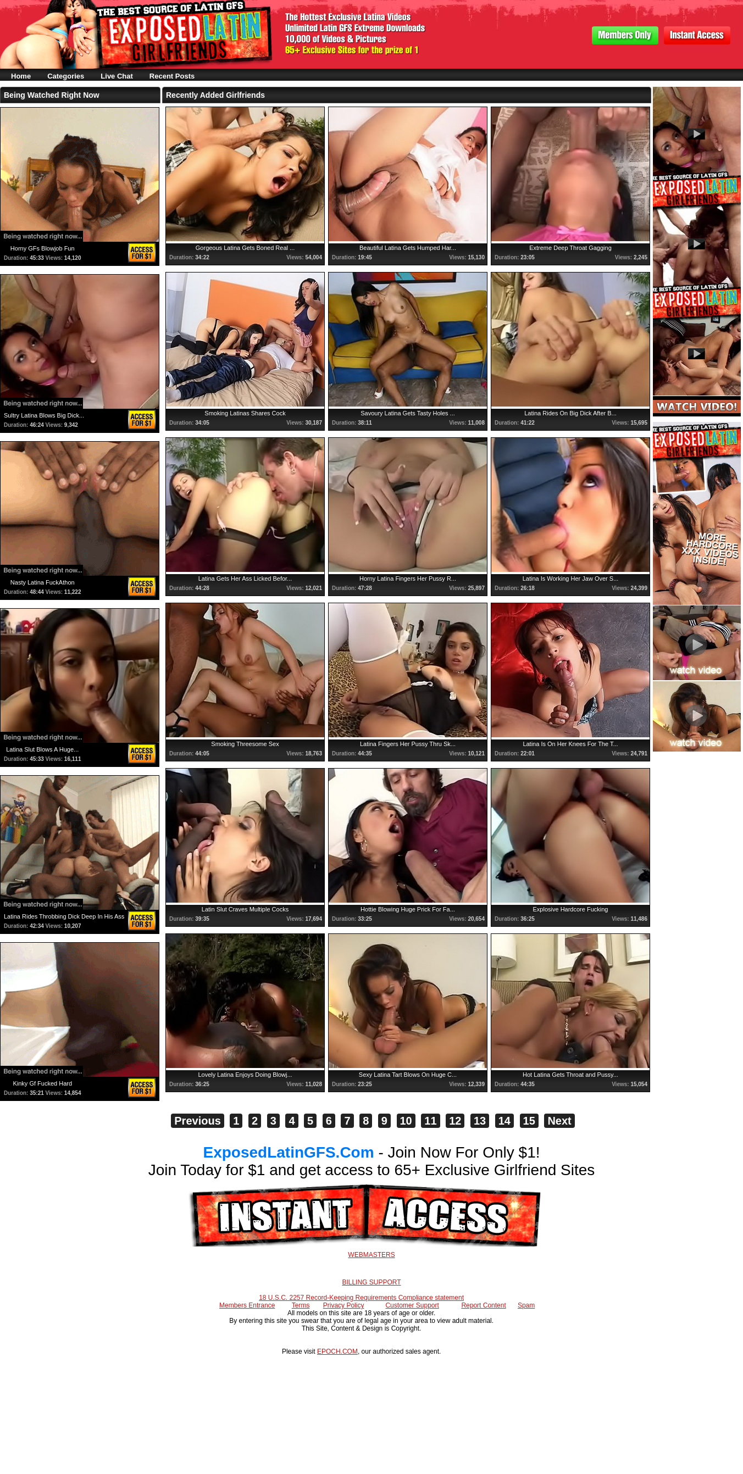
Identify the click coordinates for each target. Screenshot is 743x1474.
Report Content (483, 1305)
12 (455, 1121)
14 (504, 1121)
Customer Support (412, 1305)
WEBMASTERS (371, 1255)
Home (21, 76)
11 (430, 1121)
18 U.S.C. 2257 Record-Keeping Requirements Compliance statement (361, 1297)
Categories (65, 76)
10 (406, 1121)
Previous (197, 1121)
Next (559, 1121)
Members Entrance (247, 1305)
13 (480, 1121)
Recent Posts (172, 76)
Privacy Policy (343, 1305)
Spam (526, 1305)
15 (529, 1121)
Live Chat (117, 76)
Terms (301, 1305)
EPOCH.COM (337, 1351)
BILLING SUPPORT (371, 1282)
